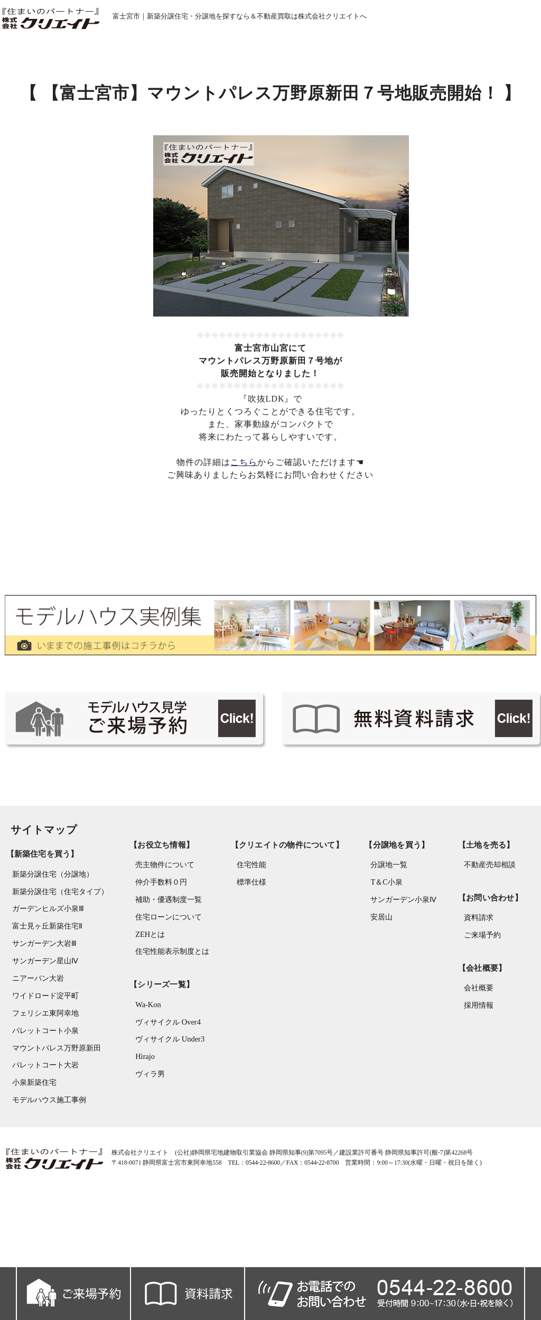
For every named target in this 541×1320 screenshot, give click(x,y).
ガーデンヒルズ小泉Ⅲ (43, 960)
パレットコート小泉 (40, 1086)
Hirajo (142, 1120)
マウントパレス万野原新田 (51, 1104)
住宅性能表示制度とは (170, 1014)
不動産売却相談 (485, 924)
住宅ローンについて (166, 978)
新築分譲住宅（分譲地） (47, 924)
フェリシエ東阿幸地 (40, 1068)
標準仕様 (251, 942)
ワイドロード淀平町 (40, 1050)
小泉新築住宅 (29, 1140)
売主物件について (162, 924)
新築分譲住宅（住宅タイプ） (55, 942)
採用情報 (474, 1066)
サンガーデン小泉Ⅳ (396, 960)
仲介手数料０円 (158, 942)
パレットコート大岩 (40, 1122)
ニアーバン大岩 (33, 1032)
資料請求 (474, 977)
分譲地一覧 (381, 924)
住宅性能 (251, 924)
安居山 (374, 978)
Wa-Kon (145, 1067)
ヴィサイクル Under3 (167, 1103)
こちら (244, 502)
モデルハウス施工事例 (44, 1157)
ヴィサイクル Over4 (165, 1085)
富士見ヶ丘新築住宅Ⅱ (42, 978)
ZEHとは (147, 996)
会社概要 (474, 1048)
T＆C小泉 (379, 942)
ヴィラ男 (147, 1138)
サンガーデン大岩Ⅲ (39, 996)
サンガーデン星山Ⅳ (40, 1014)
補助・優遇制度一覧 (166, 960)
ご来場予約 (477, 995)
